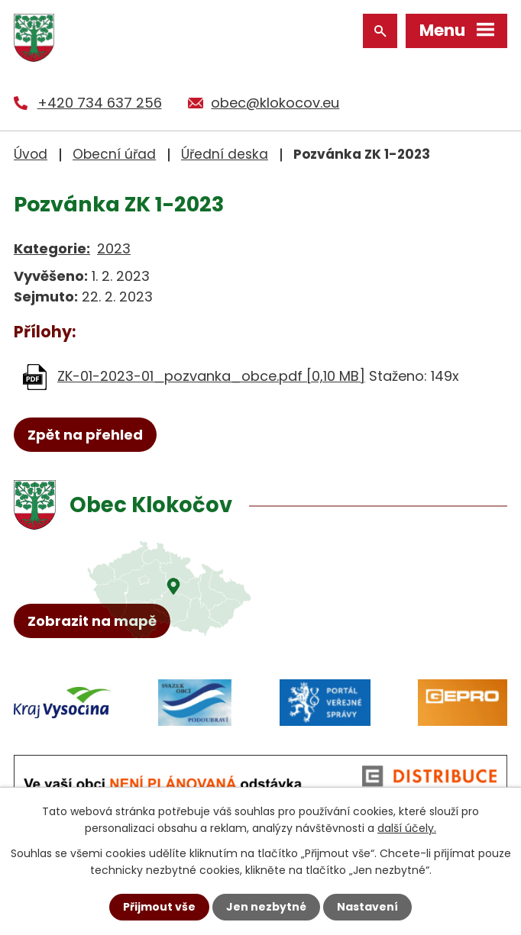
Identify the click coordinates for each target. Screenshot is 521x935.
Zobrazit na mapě (92, 620)
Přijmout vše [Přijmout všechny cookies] (159, 906)
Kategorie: (52, 248)
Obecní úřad (114, 154)
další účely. (406, 828)
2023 (114, 248)
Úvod (30, 154)
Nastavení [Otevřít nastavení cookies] (367, 906)
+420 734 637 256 (99, 102)
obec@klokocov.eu (275, 102)
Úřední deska (224, 154)
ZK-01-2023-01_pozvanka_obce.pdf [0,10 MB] (211, 375)
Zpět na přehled (85, 434)
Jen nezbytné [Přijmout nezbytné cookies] (266, 906)
